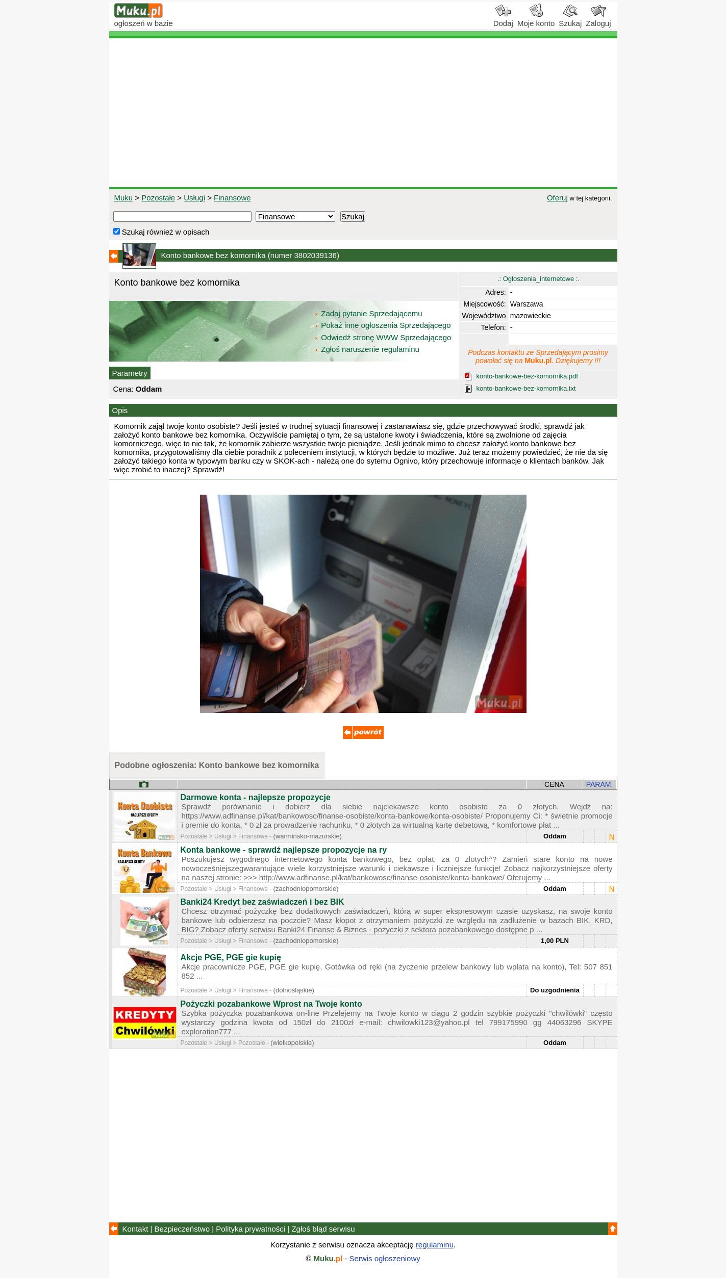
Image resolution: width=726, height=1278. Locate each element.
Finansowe (232, 197)
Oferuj (557, 197)
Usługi (194, 197)
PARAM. (599, 784)
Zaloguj (598, 19)
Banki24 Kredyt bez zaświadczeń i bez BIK (262, 902)
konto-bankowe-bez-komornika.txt (526, 388)
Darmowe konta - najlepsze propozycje (256, 797)
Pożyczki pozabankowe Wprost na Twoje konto (271, 1004)
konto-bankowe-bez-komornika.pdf (527, 376)
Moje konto (536, 19)
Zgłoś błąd (323, 1228)
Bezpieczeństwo (182, 1228)
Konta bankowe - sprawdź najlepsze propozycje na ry (284, 850)
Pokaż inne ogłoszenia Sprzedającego (383, 325)
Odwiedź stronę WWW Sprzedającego (383, 337)
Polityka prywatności (250, 1228)
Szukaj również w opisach (161, 231)
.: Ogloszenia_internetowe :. (538, 279)
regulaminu (435, 1244)
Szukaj (570, 19)
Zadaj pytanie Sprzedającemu (369, 313)
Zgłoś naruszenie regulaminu (366, 349)
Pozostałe (158, 197)
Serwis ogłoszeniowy (384, 1258)
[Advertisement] (363, 112)
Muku (123, 197)
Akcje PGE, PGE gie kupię (231, 957)
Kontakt (135, 1228)
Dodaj (503, 19)
